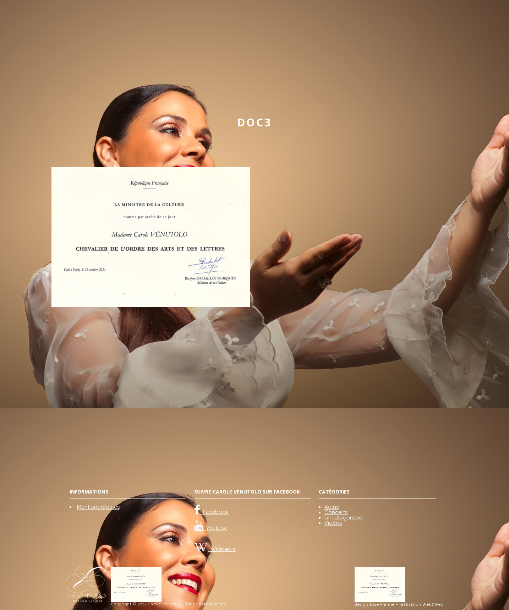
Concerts (335, 512)
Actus (331, 507)
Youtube (215, 528)
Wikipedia (222, 549)
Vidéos (333, 523)
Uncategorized (343, 517)
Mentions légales (98, 507)
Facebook (214, 512)
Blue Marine (382, 604)
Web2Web (432, 604)
